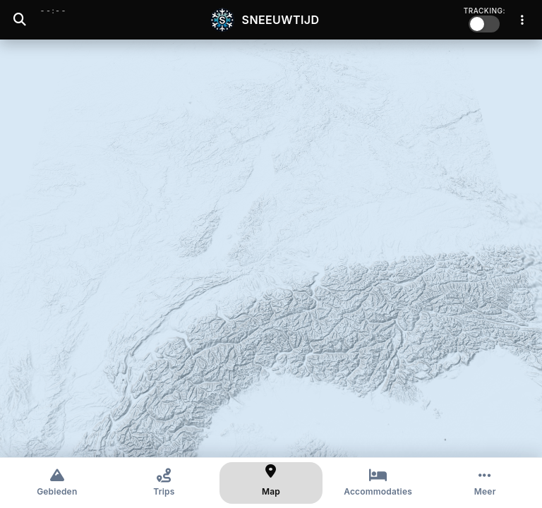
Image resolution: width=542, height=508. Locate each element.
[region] (271, 248)
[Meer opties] (484, 483)
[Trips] (164, 483)
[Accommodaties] (378, 483)
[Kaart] (271, 483)
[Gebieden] (57, 483)
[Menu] (522, 20)
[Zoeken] (20, 20)
